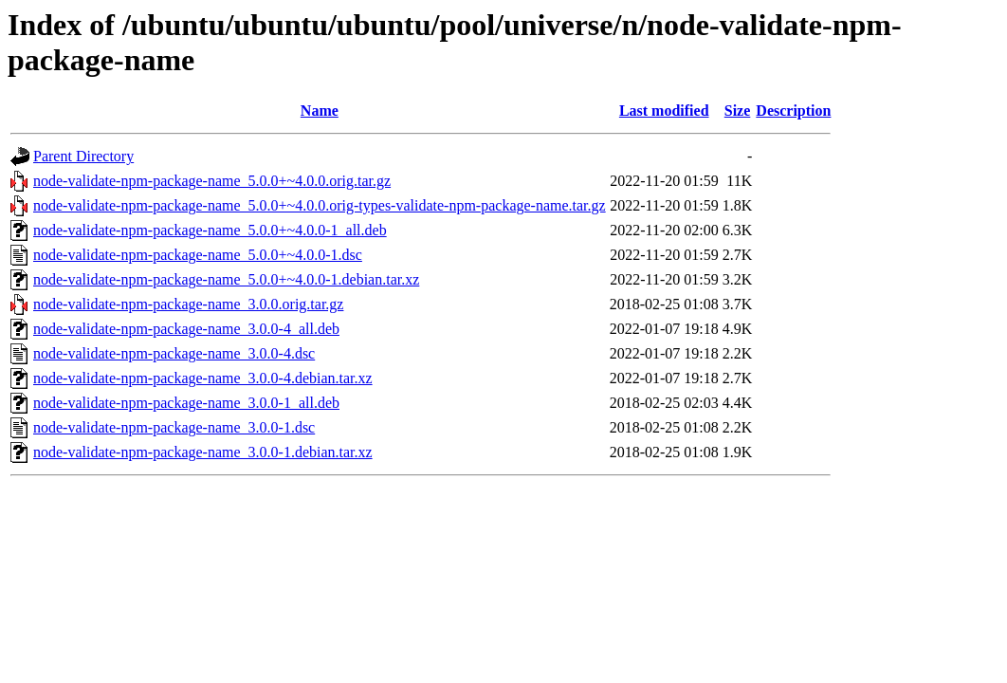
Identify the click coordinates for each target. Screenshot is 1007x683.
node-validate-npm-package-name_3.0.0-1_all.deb (186, 403)
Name (320, 110)
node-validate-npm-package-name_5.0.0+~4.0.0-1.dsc (197, 255)
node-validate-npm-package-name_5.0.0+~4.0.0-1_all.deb (210, 230)
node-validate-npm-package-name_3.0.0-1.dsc (174, 427)
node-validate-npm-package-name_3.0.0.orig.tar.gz (188, 304)
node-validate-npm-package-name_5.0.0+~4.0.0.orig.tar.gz (212, 181)
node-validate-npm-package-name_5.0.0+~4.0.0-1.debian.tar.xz (226, 279)
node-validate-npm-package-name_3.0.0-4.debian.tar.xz (203, 378)
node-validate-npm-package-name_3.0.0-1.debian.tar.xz (203, 452)
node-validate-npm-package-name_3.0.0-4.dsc (174, 353)
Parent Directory (83, 156)
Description (793, 110)
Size (737, 110)
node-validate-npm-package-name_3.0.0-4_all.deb (186, 329)
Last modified (664, 110)
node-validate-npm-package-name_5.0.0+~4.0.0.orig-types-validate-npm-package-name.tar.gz (319, 205)
